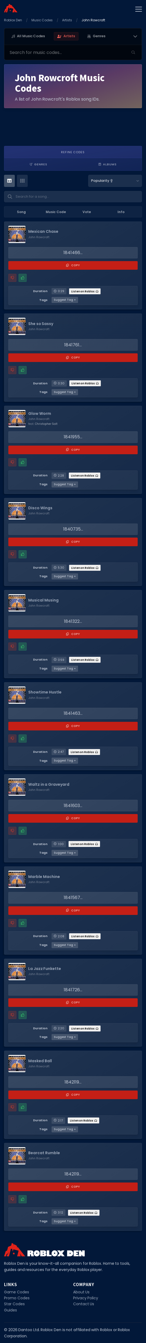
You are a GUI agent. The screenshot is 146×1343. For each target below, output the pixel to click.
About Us (81, 1292)
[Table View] (9, 181)
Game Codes (16, 1292)
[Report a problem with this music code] (12, 278)
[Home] (10, 8)
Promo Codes (17, 1298)
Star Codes (14, 1304)
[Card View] (22, 181)
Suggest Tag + (65, 300)
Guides (10, 1310)
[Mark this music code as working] (23, 278)
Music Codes (42, 20)
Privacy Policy (85, 1298)
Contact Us (83, 1304)
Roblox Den (13, 20)
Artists (67, 20)
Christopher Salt (46, 424)
